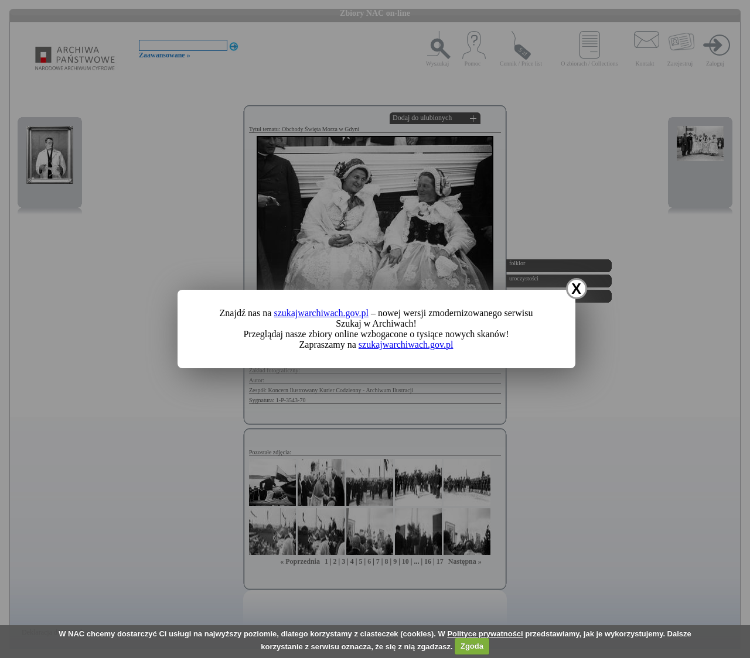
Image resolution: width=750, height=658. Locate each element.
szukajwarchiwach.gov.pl (321, 313)
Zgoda (472, 646)
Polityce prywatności (485, 633)
